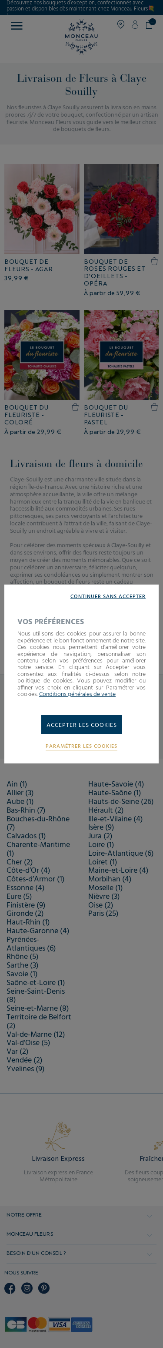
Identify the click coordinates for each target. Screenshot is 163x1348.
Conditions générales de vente (77, 694)
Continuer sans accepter (108, 597)
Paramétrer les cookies (81, 746)
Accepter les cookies (82, 725)
